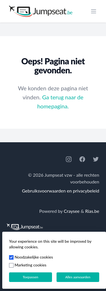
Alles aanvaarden (77, 277)
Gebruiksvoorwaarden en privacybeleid (60, 190)
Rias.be (92, 211)
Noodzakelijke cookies (31, 257)
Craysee (72, 211)
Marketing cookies (27, 264)
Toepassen (30, 277)
